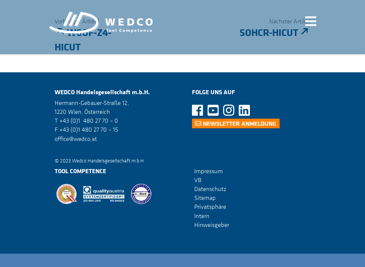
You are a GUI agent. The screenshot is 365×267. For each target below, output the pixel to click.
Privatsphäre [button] (210, 206)
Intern (201, 216)
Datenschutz (210, 188)
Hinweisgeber (211, 224)
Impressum (208, 171)
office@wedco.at (76, 138)
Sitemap (205, 197)
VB (198, 180)
